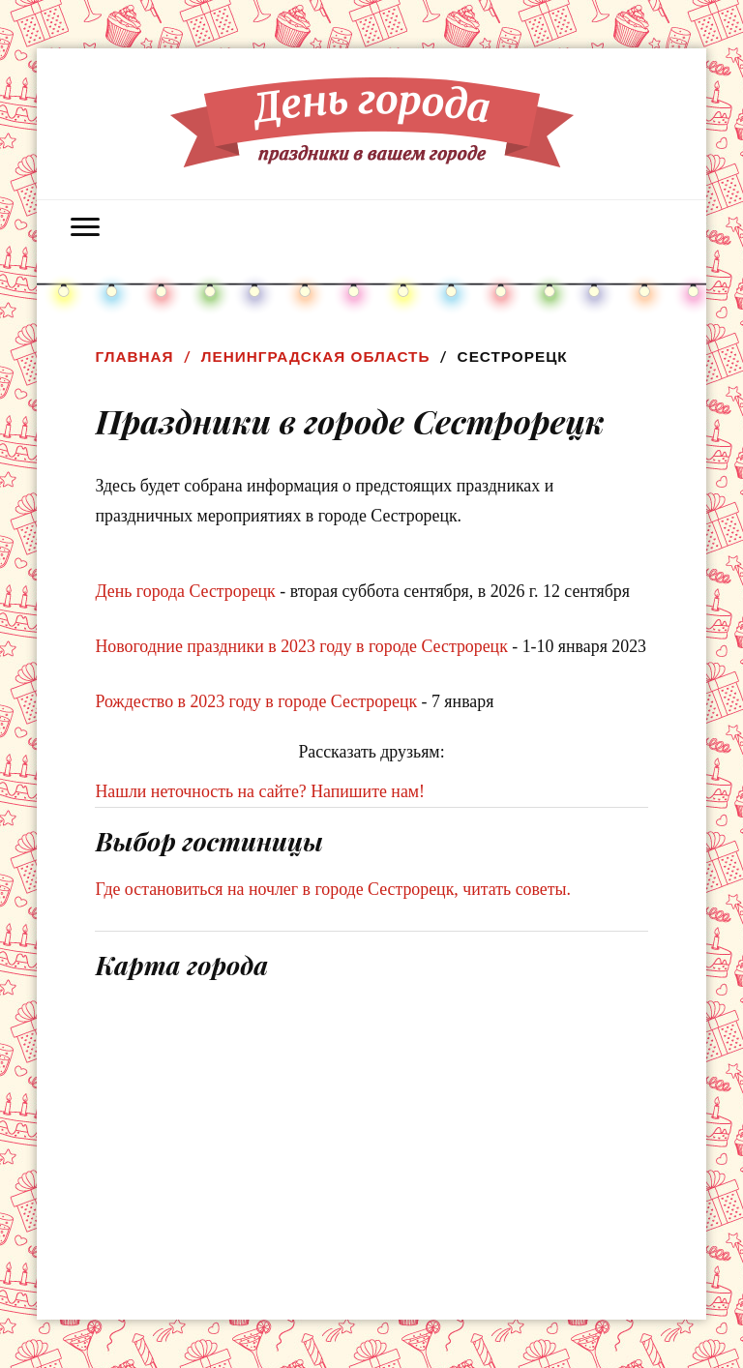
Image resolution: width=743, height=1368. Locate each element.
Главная (134, 356)
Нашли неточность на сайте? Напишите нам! (260, 791)
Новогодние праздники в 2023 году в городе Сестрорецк (301, 646)
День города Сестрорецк (185, 591)
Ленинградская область (316, 356)
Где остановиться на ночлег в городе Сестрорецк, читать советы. (333, 889)
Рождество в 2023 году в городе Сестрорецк (256, 701)
